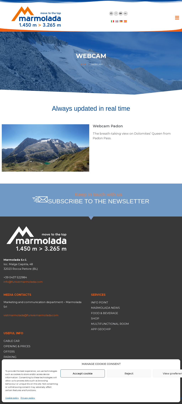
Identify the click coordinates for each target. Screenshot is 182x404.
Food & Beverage (104, 313)
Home (83, 64)
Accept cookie (83, 373)
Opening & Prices (17, 346)
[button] (177, 17)
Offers (9, 351)
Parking (10, 357)
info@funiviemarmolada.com (23, 281)
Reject (129, 373)
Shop (95, 318)
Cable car (12, 341)
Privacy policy (28, 398)
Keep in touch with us (99, 198)
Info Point (99, 302)
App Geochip (101, 329)
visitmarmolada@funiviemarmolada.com (31, 315)
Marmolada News (105, 307)
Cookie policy (12, 398)
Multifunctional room (110, 323)
